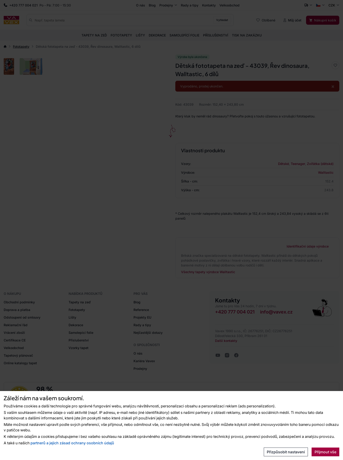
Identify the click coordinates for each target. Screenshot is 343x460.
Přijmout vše (325, 452)
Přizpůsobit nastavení (286, 452)
